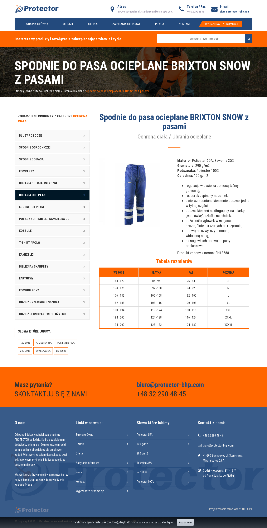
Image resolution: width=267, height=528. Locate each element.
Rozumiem (185, 522)
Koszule (25, 231)
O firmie (68, 24)
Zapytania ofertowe (126, 24)
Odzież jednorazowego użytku (42, 314)
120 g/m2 (25, 342)
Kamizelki (26, 254)
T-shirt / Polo (29, 243)
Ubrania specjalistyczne (38, 183)
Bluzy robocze (30, 135)
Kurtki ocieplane (32, 207)
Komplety (26, 171)
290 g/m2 (25, 350)
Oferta (93, 24)
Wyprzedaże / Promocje (222, 24)
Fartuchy (26, 278)
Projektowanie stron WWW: (225, 509)
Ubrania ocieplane (73, 91)
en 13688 (61, 350)
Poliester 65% (44, 342)
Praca (159, 24)
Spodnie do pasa (31, 159)
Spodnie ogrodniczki (34, 147)
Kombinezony (29, 290)
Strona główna (37, 24)
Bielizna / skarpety (33, 266)
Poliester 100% (66, 342)
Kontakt (184, 24)
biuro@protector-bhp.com (234, 11)
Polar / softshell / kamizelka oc (44, 219)
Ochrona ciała (52, 91)
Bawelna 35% (43, 350)
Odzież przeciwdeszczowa (39, 302)
